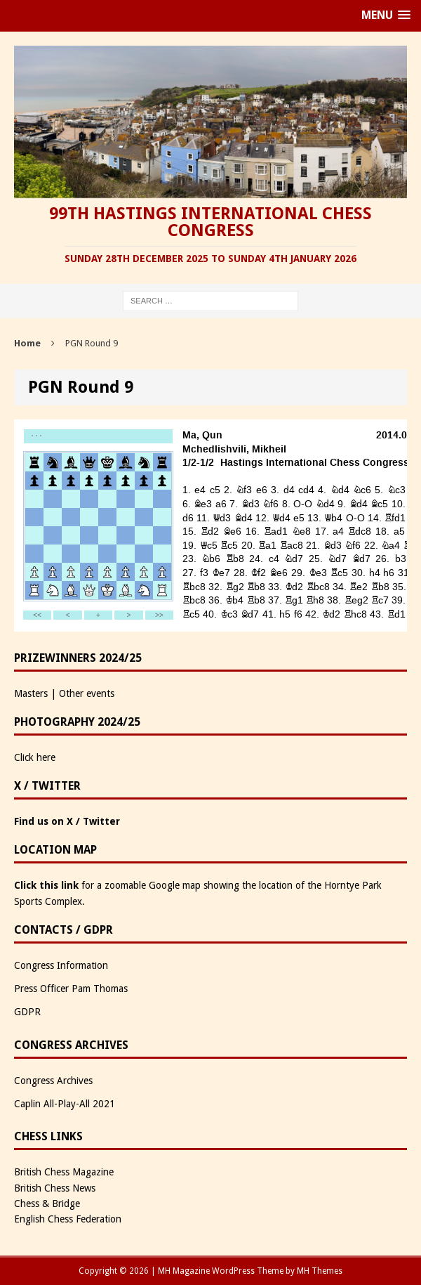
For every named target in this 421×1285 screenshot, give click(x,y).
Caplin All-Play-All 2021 (64, 1103)
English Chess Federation (67, 1219)
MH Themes (319, 1271)
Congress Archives (53, 1080)
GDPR (27, 1011)
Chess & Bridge (47, 1203)
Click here (34, 757)
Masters (31, 693)
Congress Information (61, 965)
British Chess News (54, 1188)
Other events (86, 693)
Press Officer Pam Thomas (71, 988)
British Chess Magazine (64, 1172)
